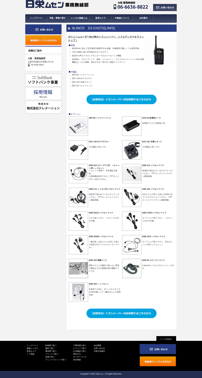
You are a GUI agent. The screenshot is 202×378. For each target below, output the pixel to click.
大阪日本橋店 (99, 351)
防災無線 (77, 360)
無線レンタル (32, 348)
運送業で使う (51, 351)
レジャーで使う (79, 348)
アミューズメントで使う (55, 360)
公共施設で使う (79, 351)
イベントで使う (52, 354)
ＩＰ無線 (30, 354)
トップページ (32, 345)
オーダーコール (79, 357)
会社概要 (97, 345)
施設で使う (50, 348)
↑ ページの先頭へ (166, 339)
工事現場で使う (79, 345)
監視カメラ (31, 351)
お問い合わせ (99, 348)
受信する (77, 354)
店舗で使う (50, 357)
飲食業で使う (51, 345)
